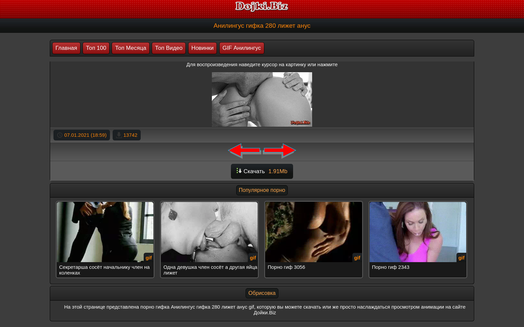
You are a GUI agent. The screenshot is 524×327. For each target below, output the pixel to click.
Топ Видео (168, 48)
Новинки (202, 48)
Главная (66, 48)
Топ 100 (96, 48)
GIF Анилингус (242, 48)
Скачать (262, 171)
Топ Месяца (130, 48)
